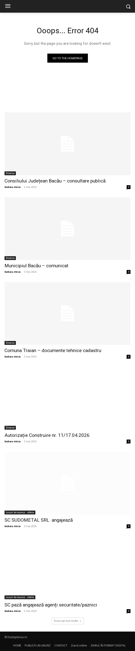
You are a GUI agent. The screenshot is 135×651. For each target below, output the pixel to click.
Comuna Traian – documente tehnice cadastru (53, 350)
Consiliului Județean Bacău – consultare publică (55, 181)
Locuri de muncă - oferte (20, 512)
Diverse (10, 173)
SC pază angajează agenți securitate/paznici (51, 605)
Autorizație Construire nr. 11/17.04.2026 (47, 435)
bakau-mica (13, 187)
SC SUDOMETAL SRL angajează (39, 520)
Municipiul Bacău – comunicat (36, 265)
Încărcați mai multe (67, 621)
